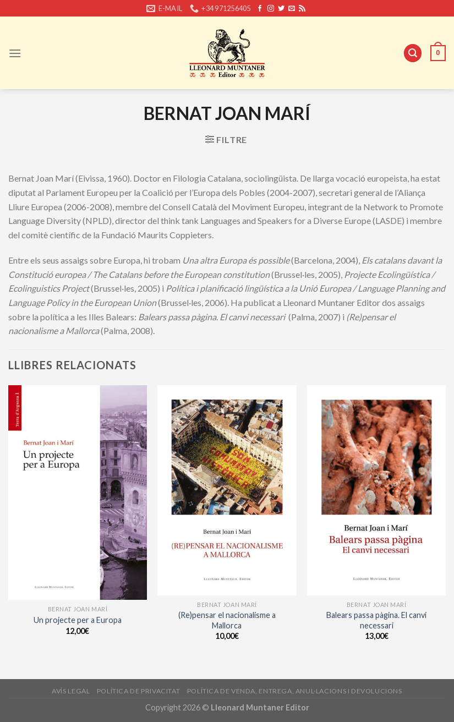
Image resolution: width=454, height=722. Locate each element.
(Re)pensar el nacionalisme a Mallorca (227, 620)
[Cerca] (413, 53)
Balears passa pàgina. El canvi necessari (376, 620)
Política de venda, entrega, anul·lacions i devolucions (294, 691)
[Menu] (14, 53)
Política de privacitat (138, 691)
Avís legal (71, 691)
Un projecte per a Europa (78, 620)
